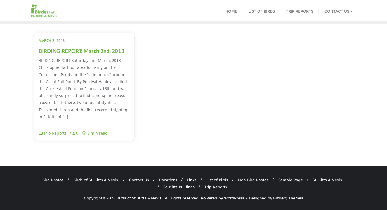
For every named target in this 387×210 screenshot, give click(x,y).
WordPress (234, 198)
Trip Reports (53, 133)
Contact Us (139, 180)
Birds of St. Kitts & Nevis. (96, 180)
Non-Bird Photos (253, 180)
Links (192, 180)
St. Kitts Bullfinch (179, 187)
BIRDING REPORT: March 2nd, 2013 (81, 51)
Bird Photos (52, 180)
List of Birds (217, 180)
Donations (168, 180)
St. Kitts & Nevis (327, 180)
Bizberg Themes (288, 198)
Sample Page (290, 180)
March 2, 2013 (52, 40)
